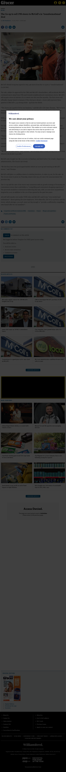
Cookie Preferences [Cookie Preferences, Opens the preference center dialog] (24, 146)
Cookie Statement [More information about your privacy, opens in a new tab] (41, 141)
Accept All (39, 146)
